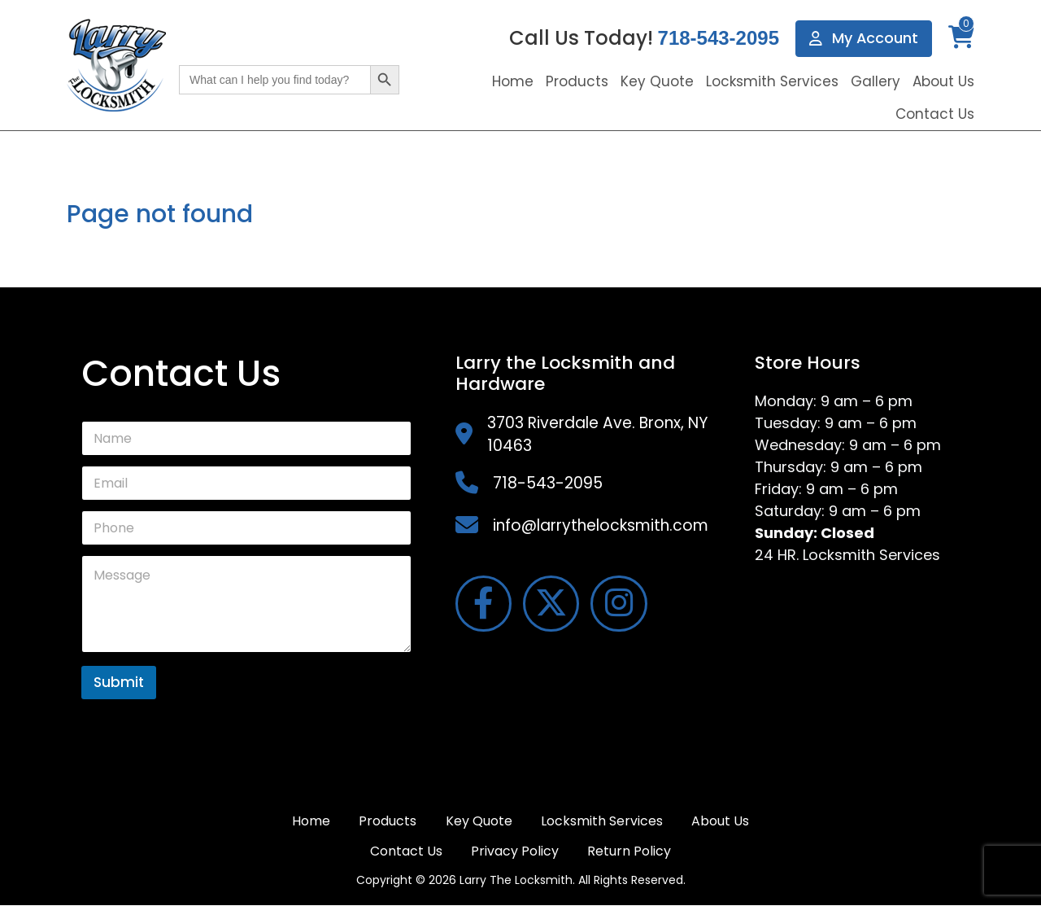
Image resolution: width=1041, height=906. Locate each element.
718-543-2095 (717, 39)
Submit (119, 682)
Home (513, 81)
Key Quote (657, 81)
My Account (863, 38)
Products (577, 81)
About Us (943, 81)
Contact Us (934, 114)
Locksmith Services (772, 81)
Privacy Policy (515, 851)
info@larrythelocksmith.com (600, 525)
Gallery (875, 81)
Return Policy (630, 851)
